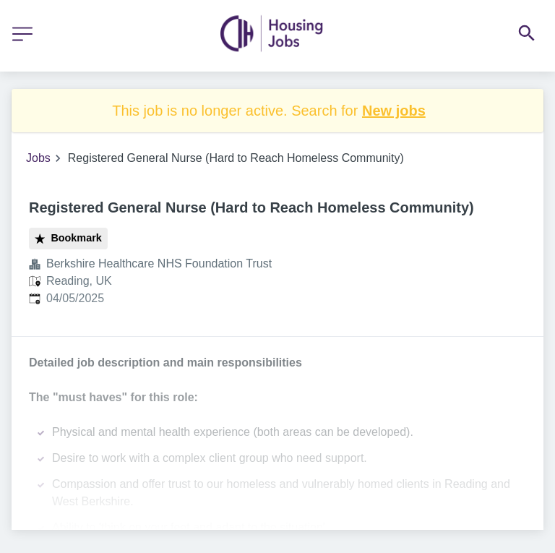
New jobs (394, 111)
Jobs (38, 158)
